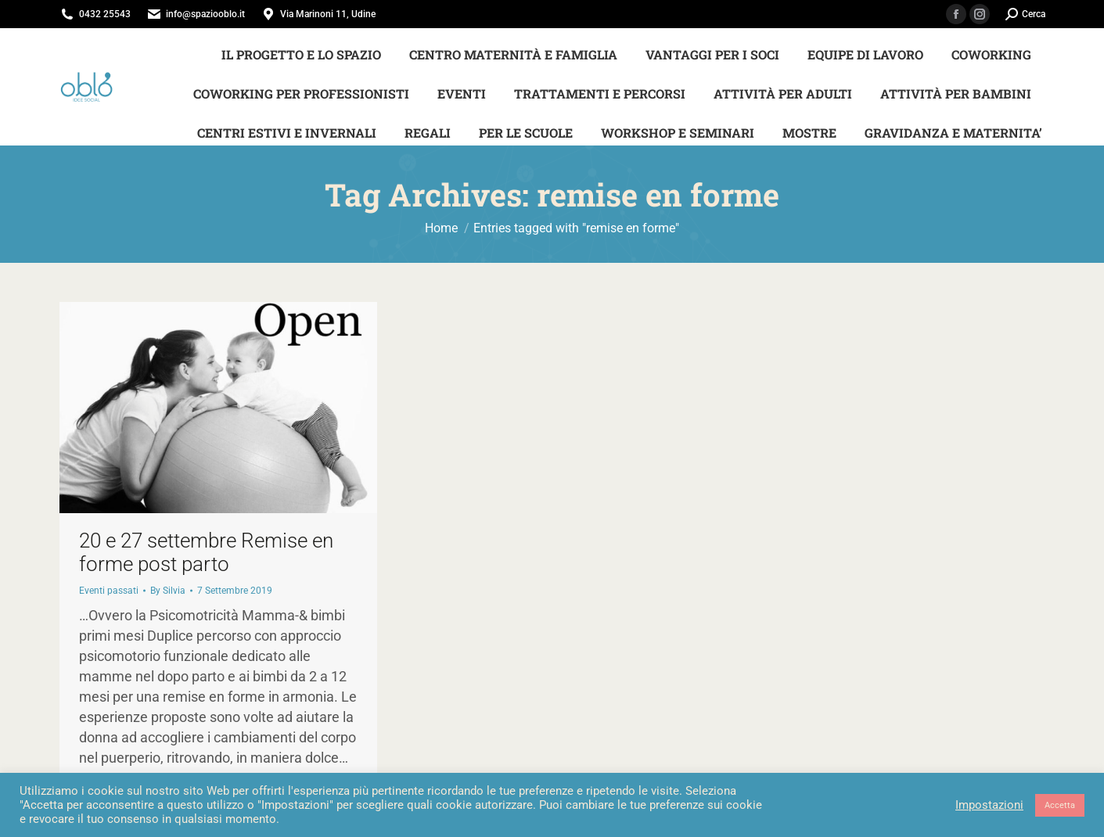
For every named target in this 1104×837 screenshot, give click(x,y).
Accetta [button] (1060, 805)
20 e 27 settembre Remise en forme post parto (206, 552)
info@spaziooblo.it (205, 14)
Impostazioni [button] (989, 805)
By (167, 590)
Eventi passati (108, 590)
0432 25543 (105, 14)
